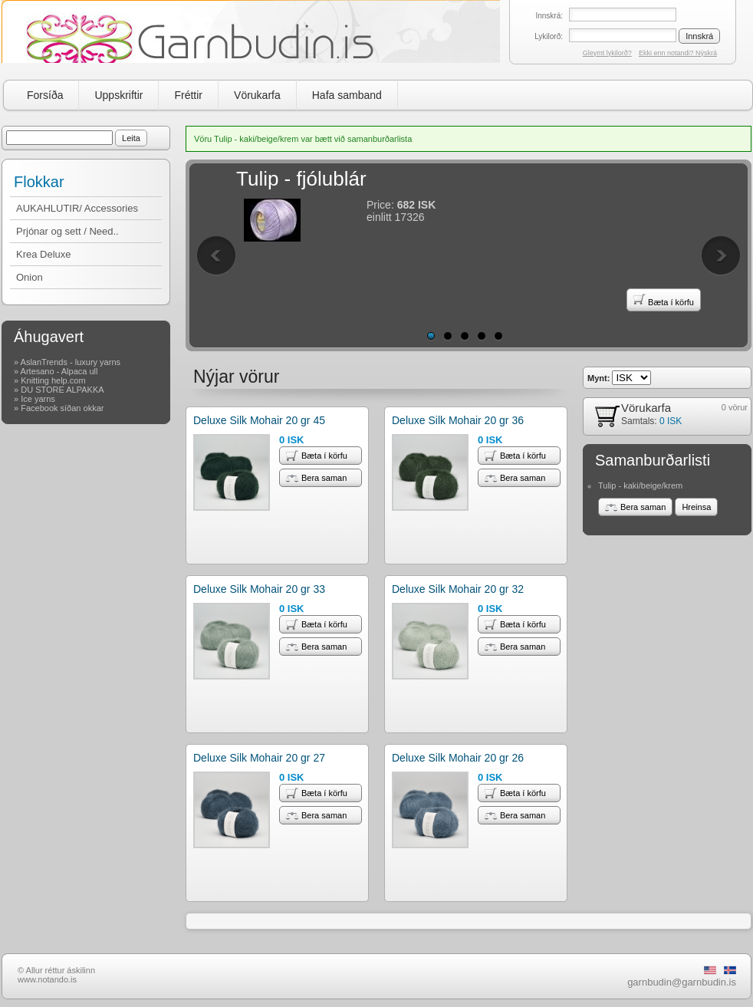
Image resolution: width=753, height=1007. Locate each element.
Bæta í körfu (663, 300)
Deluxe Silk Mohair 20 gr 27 (259, 758)
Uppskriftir (118, 95)
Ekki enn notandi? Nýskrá (678, 53)
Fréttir (188, 95)
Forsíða (45, 95)
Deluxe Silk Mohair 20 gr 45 (259, 420)
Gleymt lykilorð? (607, 53)
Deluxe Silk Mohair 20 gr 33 (259, 589)
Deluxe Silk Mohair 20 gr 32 (458, 589)
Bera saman (316, 478)
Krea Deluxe (43, 254)
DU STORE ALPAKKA (62, 389)
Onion (29, 277)
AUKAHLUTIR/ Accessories (77, 208)
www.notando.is (47, 979)
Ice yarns (38, 398)
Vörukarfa (257, 95)
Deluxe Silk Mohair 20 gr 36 (458, 420)
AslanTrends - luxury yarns (70, 362)
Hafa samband (347, 95)
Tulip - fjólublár (301, 178)
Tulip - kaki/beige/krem (640, 485)
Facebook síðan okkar (62, 408)
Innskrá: (549, 16)
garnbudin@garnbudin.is (681, 982)
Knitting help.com (53, 380)
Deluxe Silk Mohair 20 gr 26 (458, 758)
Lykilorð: (548, 36)
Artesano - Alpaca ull (59, 371)
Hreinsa (696, 507)
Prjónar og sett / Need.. (67, 231)
